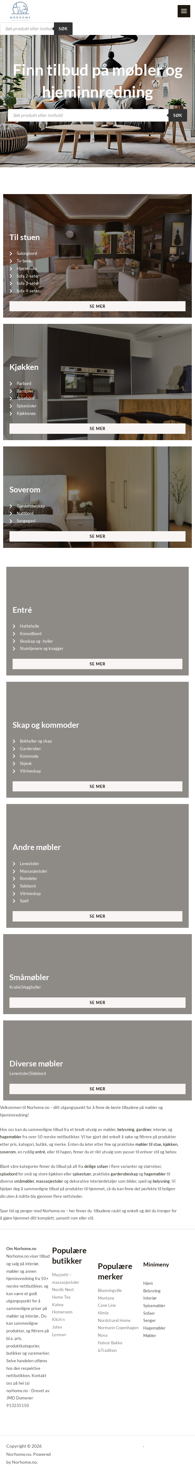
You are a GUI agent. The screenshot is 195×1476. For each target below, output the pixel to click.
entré (40, 1152)
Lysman (59, 1334)
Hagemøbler (154, 1328)
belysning (125, 1129)
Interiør (150, 1298)
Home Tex (61, 1297)
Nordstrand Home (114, 1321)
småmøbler (24, 1181)
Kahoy (58, 1305)
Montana (106, 1298)
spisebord (8, 1174)
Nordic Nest (63, 1290)
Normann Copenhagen (118, 1328)
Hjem (148, 1283)
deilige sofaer (96, 1166)
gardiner (143, 1129)
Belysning (152, 1291)
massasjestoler (49, 1181)
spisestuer (82, 1174)
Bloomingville (110, 1291)
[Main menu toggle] (184, 11)
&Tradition (107, 1350)
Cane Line (107, 1305)
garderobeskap (124, 1174)
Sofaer (149, 1313)
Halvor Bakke (110, 1343)
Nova (103, 1335)
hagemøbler (10, 1137)
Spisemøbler (154, 1306)
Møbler (149, 1336)
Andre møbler (37, 847)
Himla (103, 1313)
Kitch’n (58, 1320)
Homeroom (62, 1312)
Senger (149, 1321)
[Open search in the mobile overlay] (36, 29)
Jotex (57, 1327)
